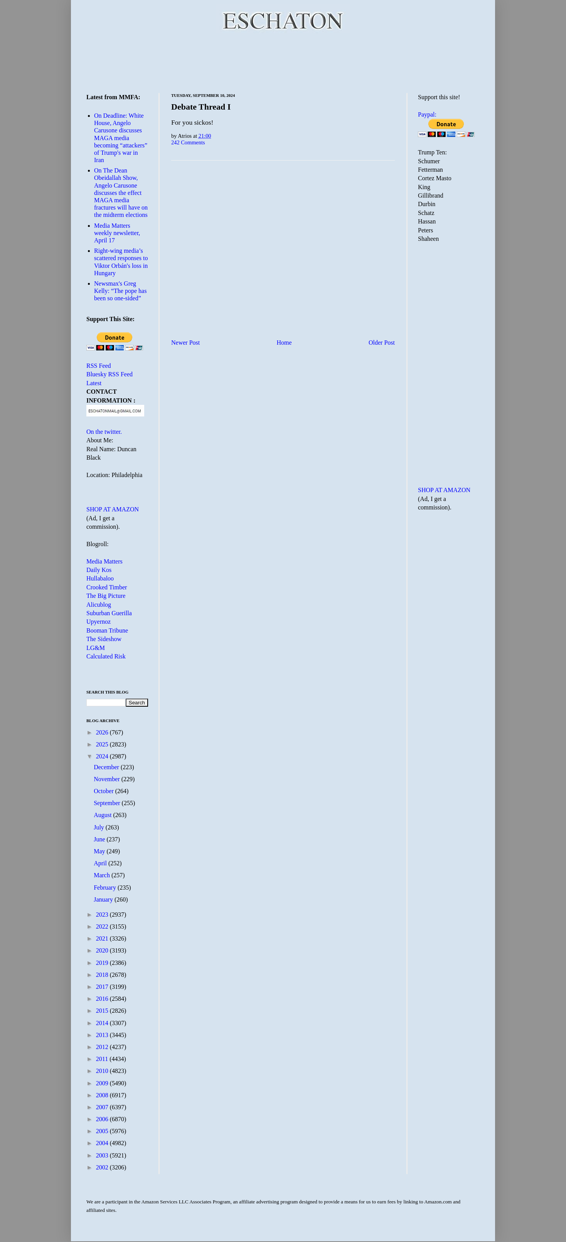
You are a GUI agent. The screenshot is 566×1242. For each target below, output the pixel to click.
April (101, 863)
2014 (103, 1023)
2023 (103, 914)
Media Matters (104, 561)
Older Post (382, 342)
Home (284, 342)
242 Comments (188, 142)
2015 (103, 1010)
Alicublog (98, 604)
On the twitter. (104, 431)
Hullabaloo (100, 578)
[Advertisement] (283, 61)
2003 (103, 1155)
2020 (103, 950)
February (106, 887)
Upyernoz (98, 621)
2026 (103, 732)
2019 (103, 962)
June (100, 839)
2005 (103, 1131)
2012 (103, 1047)
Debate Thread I (201, 107)
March (102, 875)
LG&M (95, 648)
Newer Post (185, 342)
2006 (103, 1119)
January (104, 899)
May (100, 851)
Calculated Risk (106, 656)
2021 (103, 938)
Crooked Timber (106, 587)
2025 (103, 744)
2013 (103, 1035)
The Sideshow (103, 639)
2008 (103, 1095)
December (107, 767)
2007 (103, 1107)
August (103, 815)
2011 (102, 1059)
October (104, 791)
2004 (103, 1143)
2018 (103, 974)
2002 (103, 1167)
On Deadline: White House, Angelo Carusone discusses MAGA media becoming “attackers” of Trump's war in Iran (120, 137)
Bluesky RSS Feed (109, 374)
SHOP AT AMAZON (112, 509)
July (100, 827)
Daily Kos (98, 570)
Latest (93, 383)
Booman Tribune (107, 630)
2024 (103, 756)
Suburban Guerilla (109, 613)
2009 (103, 1083)
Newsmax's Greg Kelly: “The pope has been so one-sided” (120, 290)
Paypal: (427, 114)
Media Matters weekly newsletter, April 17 (117, 233)
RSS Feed (98, 365)
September (107, 803)
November (107, 779)
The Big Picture (105, 595)
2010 (103, 1071)
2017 (103, 986)
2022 (103, 926)
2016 (103, 998)
